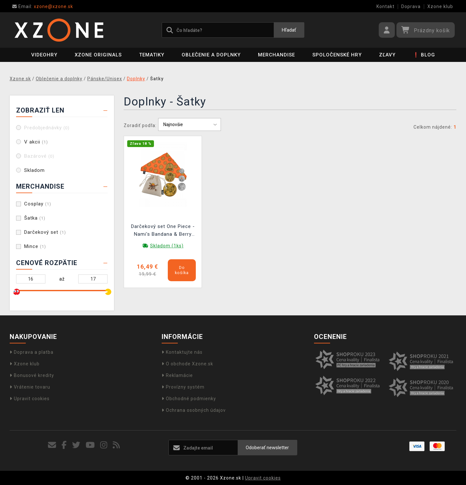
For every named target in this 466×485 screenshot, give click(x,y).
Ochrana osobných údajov (194, 410)
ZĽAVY (387, 55)
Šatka (34, 218)
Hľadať (289, 30)
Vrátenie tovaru (30, 387)
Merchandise (276, 55)
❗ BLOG (424, 55)
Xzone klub (440, 6)
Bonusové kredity (32, 375)
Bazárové (39, 156)
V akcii (36, 142)
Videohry (44, 55)
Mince (35, 246)
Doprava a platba (31, 352)
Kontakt (385, 6)
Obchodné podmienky (189, 398)
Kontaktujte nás (182, 352)
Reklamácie (177, 375)
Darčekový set (45, 232)
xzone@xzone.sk (42, 6)
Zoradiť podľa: (140, 125)
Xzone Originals (98, 55)
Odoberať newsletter (267, 447)
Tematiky (151, 55)
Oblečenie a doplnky (211, 55)
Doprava (411, 6)
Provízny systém (183, 387)
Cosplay (37, 204)
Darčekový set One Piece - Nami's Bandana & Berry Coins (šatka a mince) (163, 231)
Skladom (34, 170)
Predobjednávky (47, 128)
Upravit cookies (30, 398)
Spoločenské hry (337, 55)
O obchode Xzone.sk (187, 363)
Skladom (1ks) (167, 245)
